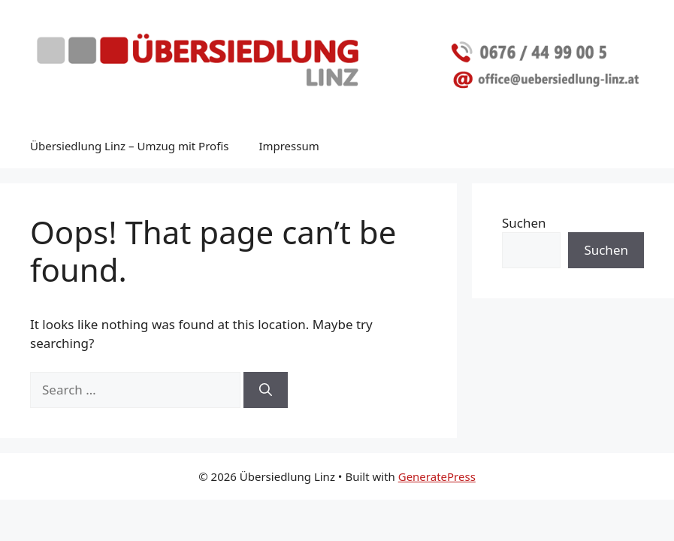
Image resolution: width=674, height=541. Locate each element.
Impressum (288, 145)
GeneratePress (437, 476)
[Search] (265, 390)
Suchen (524, 222)
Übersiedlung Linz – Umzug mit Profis (129, 145)
